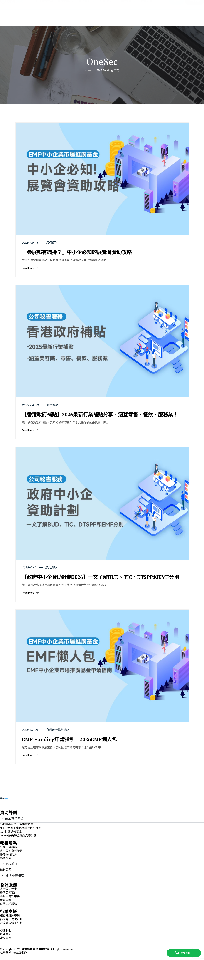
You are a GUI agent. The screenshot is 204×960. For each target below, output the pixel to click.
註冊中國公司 (65, 17)
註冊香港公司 (44, 17)
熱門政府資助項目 (57, 730)
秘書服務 (108, 17)
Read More (30, 268)
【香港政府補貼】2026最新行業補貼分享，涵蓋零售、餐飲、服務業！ (100, 414)
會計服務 (128, 17)
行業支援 (149, 17)
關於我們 (137, 4)
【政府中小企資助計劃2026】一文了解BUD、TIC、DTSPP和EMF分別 (100, 577)
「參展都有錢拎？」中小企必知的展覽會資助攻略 (77, 252)
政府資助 (87, 17)
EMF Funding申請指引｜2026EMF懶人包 (69, 739)
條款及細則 (20, 953)
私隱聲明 (5, 953)
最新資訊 (163, 4)
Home (89, 70)
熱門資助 (51, 243)
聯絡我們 (150, 4)
